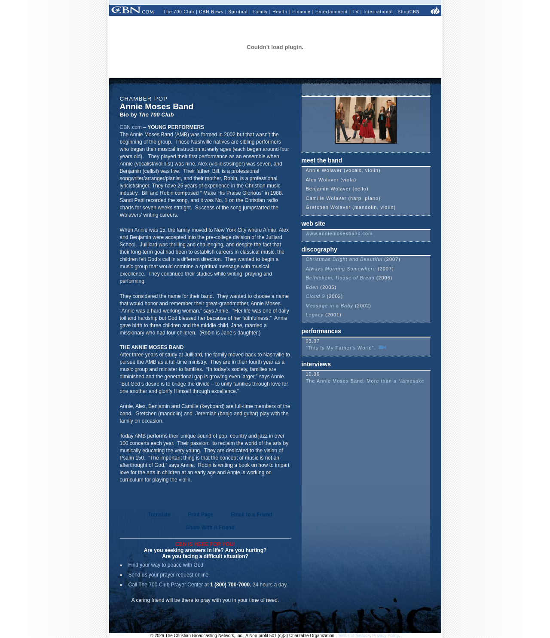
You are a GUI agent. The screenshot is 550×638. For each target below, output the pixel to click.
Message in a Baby (330, 305)
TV (355, 11)
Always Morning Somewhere (341, 268)
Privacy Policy (385, 635)
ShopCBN (408, 11)
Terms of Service (354, 635)
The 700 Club (178, 11)
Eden (312, 287)
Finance (301, 11)
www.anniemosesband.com (339, 233)
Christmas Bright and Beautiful (344, 259)
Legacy (315, 314)
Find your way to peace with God (166, 565)
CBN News (211, 11)
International (378, 11)
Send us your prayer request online (168, 575)
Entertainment (331, 11)
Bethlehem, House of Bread (340, 277)
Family (260, 11)
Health (279, 11)
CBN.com (131, 127)
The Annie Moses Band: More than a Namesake (365, 380)
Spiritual (238, 11)
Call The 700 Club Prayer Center (165, 585)
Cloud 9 (315, 296)
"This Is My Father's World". (342, 347)
